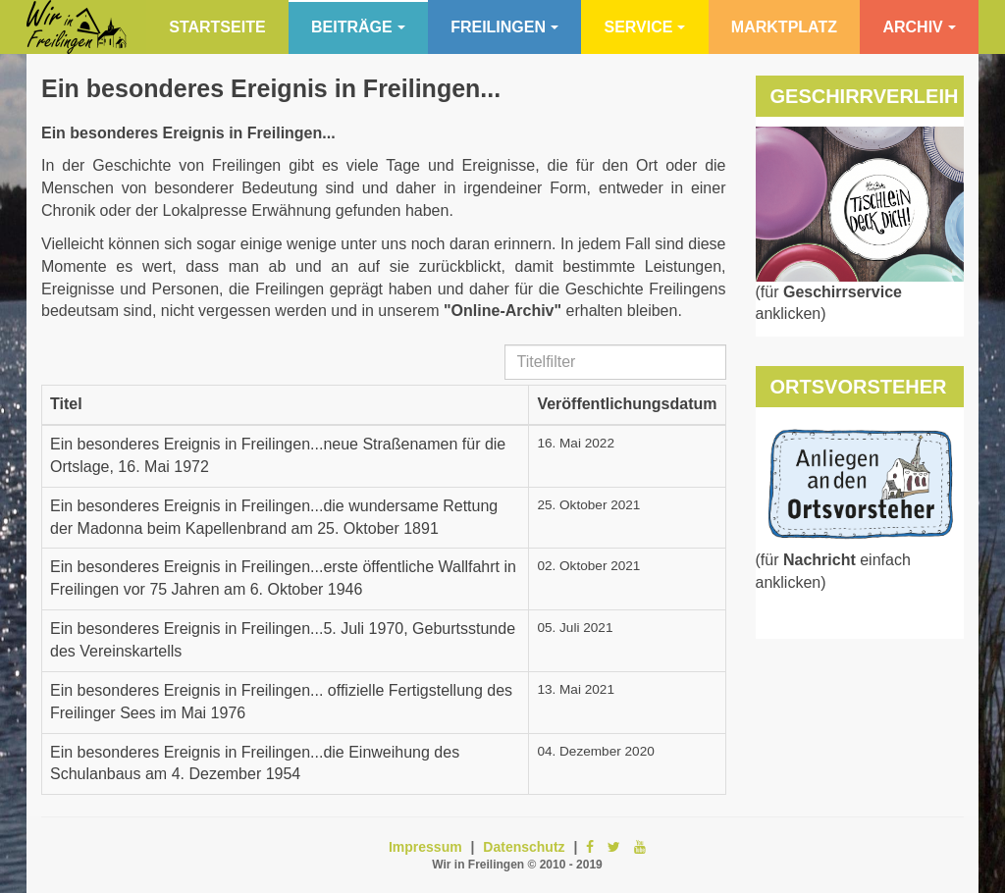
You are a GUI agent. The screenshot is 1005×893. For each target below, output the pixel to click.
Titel (66, 403)
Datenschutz (523, 847)
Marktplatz (784, 27)
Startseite (217, 27)
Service (644, 27)
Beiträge (358, 27)
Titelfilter (504, 344)
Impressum (425, 847)
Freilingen (504, 27)
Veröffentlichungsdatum (626, 403)
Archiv (918, 27)
